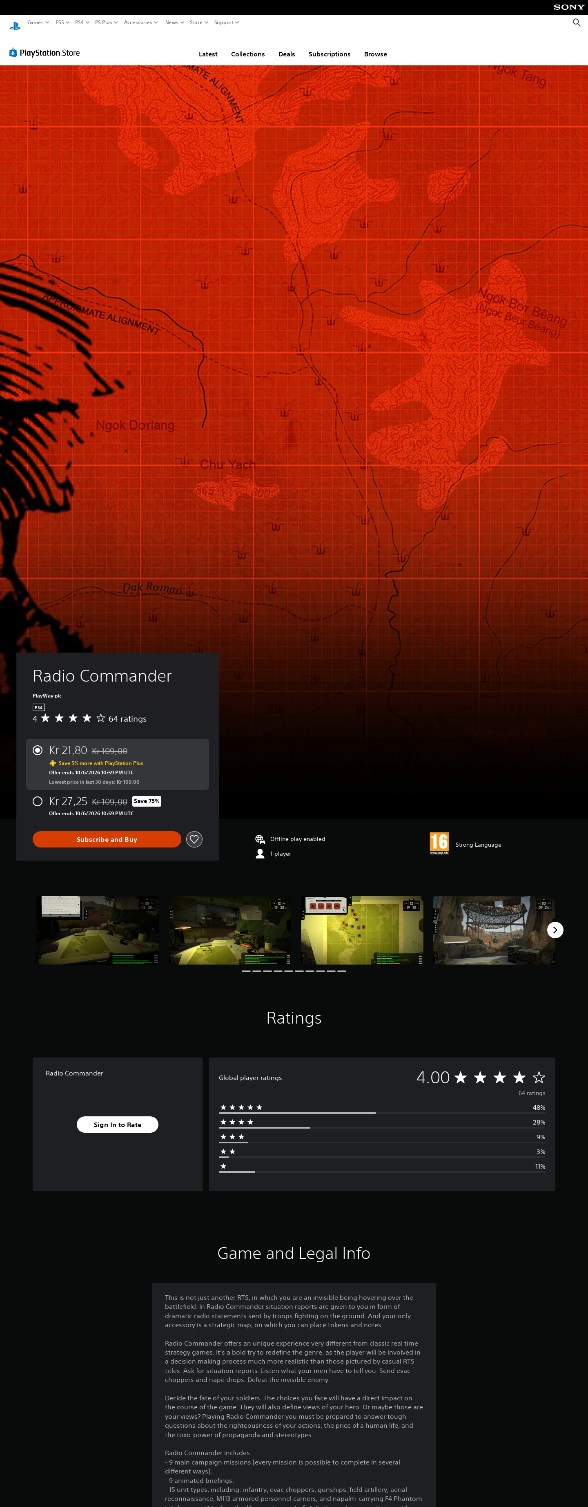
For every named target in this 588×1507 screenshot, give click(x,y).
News (171, 22)
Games (35, 22)
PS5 (60, 22)
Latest (208, 46)
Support (224, 22)
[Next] (555, 922)
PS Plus (103, 22)
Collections (248, 46)
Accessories (138, 22)
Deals (286, 46)
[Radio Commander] (97, 922)
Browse (375, 46)
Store (196, 22)
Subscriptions (330, 46)
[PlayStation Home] (15, 23)
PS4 (79, 22)
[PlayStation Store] (47, 44)
